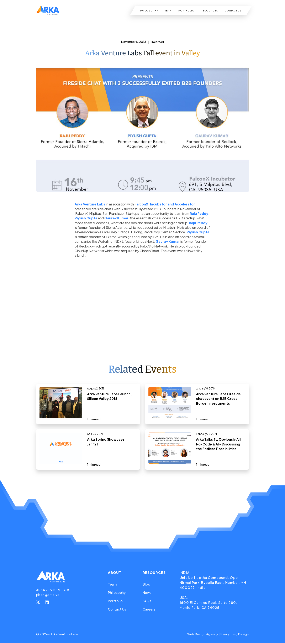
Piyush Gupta (86, 218)
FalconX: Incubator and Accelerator (164, 204)
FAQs (147, 601)
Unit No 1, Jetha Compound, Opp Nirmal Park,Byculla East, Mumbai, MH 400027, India (213, 582)
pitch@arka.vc (47, 594)
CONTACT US (233, 10)
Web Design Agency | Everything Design (218, 634)
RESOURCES (209, 10)
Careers (149, 609)
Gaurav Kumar (116, 218)
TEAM (168, 10)
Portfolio (115, 601)
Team (112, 584)
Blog (146, 584)
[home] (47, 10)
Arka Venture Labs (90, 204)
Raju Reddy (199, 213)
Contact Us (117, 609)
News (147, 592)
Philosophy (117, 592)
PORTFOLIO (186, 10)
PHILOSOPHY (149, 10)
